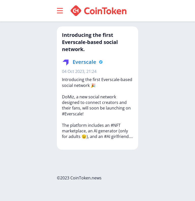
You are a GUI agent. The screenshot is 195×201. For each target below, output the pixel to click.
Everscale (84, 61)
